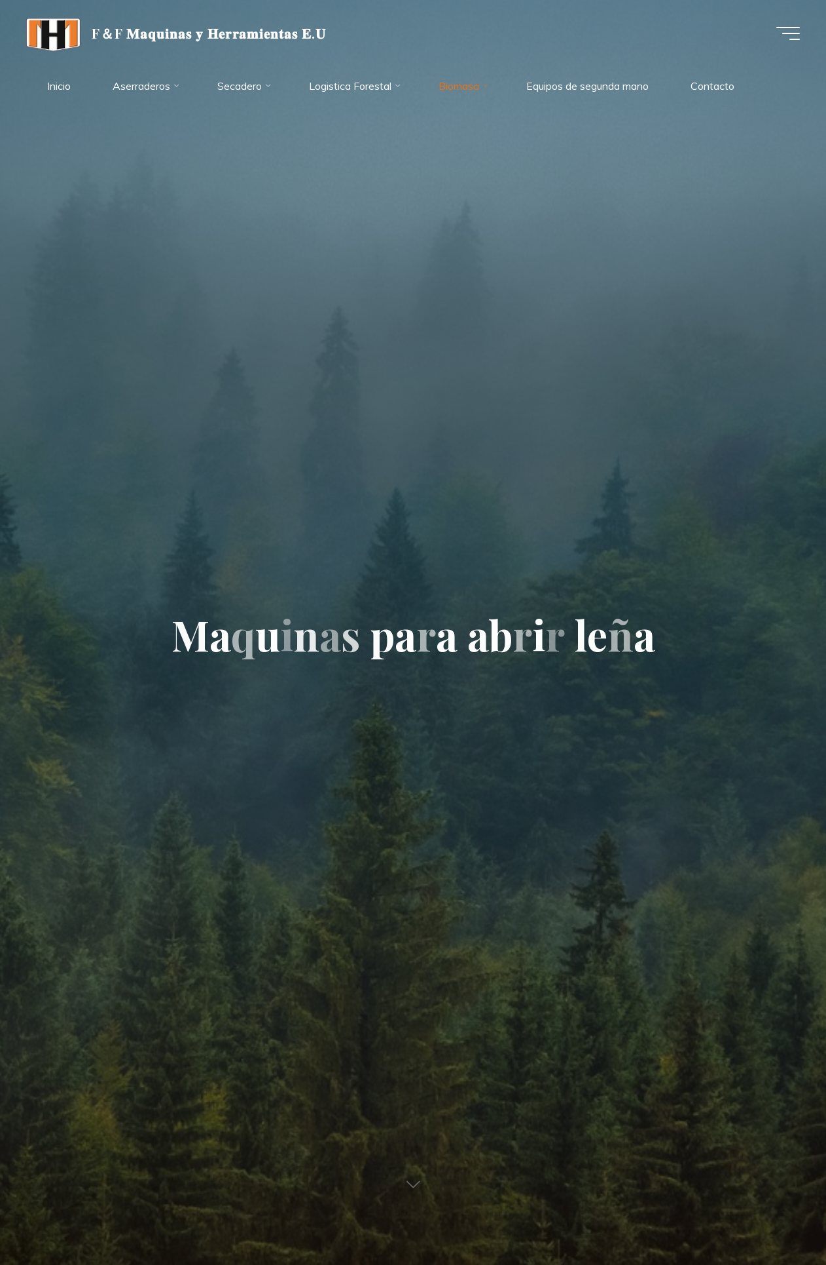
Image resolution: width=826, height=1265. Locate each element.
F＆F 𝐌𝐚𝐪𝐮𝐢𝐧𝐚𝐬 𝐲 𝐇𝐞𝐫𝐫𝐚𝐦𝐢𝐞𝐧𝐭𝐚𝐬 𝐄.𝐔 (209, 33)
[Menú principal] (788, 33)
